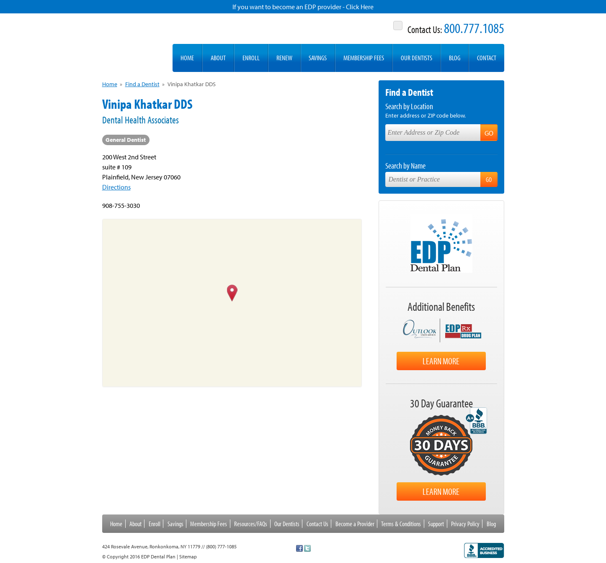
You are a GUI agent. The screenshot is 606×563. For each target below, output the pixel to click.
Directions (116, 187)
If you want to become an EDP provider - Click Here (303, 7)
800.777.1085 (474, 28)
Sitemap (188, 556)
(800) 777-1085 (221, 546)
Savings (318, 57)
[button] (232, 293)
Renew (284, 57)
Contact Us (317, 523)
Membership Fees (363, 57)
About (218, 57)
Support (436, 523)
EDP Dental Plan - (133, 42)
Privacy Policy (465, 523)
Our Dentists (416, 57)
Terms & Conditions (401, 523)
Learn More (441, 361)
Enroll (251, 57)
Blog (454, 57)
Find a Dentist (142, 84)
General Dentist (126, 139)
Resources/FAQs (250, 523)
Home (187, 57)
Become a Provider (354, 523)
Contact (486, 57)
